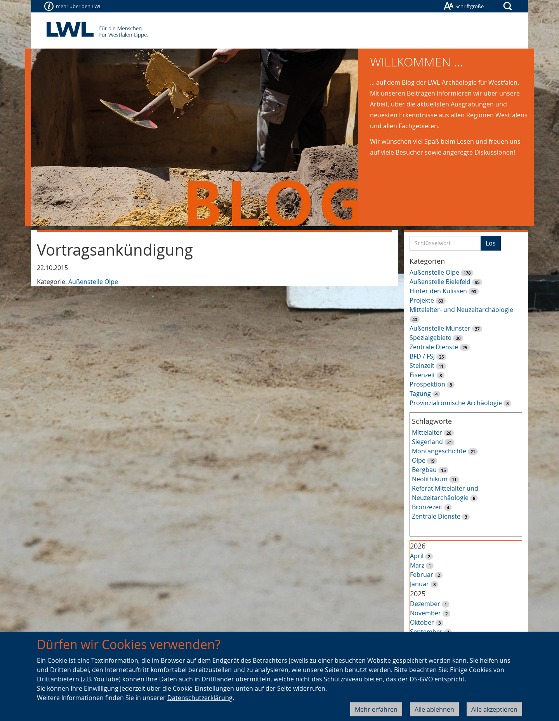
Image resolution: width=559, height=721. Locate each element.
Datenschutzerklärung (200, 697)
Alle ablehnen (434, 709)
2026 (417, 545)
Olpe (418, 460)
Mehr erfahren (376, 709)
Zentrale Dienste (434, 347)
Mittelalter (427, 432)
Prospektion (427, 384)
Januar (419, 584)
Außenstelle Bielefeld (440, 281)
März (417, 565)
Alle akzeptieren (494, 709)
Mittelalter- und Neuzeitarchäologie (461, 309)
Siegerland (427, 441)
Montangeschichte (439, 451)
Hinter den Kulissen (438, 291)
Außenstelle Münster (440, 328)
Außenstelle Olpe (93, 281)
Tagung (420, 393)
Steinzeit (422, 365)
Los (491, 243)
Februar (421, 574)
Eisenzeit (422, 375)
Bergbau (424, 469)
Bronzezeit (427, 507)
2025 (417, 593)
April (417, 556)
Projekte (422, 300)
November (425, 613)
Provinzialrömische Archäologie (456, 403)
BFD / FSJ (422, 356)
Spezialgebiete (430, 337)
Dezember (425, 603)
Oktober (422, 622)
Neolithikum (430, 479)
